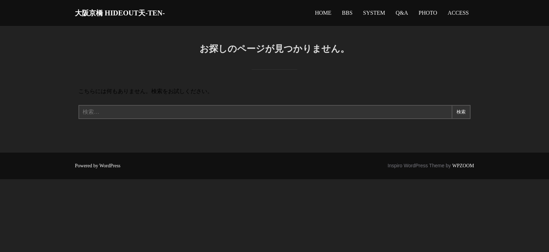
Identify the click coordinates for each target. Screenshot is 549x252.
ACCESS (458, 15)
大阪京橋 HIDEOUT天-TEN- (132, 14)
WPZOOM (463, 169)
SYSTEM (374, 15)
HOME (323, 15)
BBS (347, 15)
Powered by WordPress (97, 169)
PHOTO (427, 15)
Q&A (402, 15)
